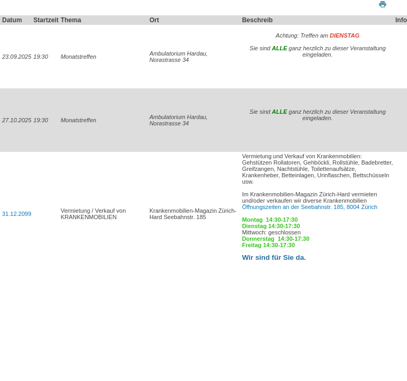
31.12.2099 (16, 214)
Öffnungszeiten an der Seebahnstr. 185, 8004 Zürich (310, 207)
